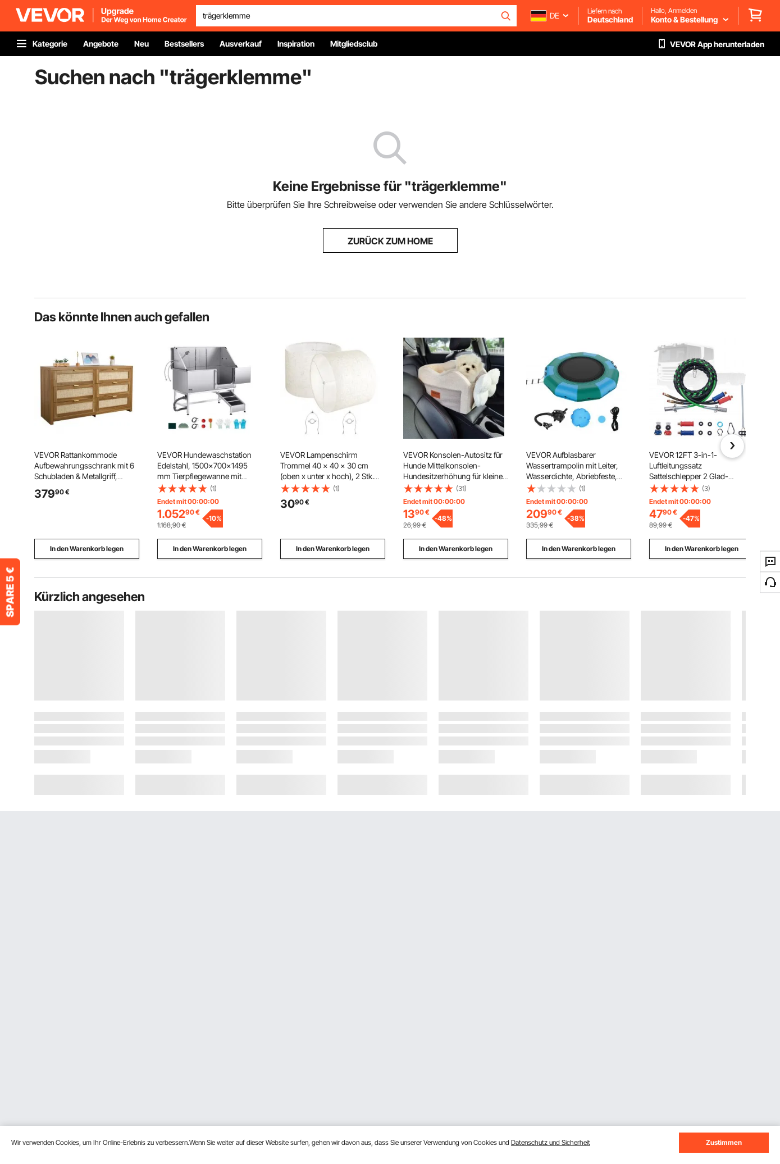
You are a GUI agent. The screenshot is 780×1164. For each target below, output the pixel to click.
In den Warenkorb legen (87, 548)
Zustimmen (724, 1142)
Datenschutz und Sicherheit (550, 1142)
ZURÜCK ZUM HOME (390, 241)
